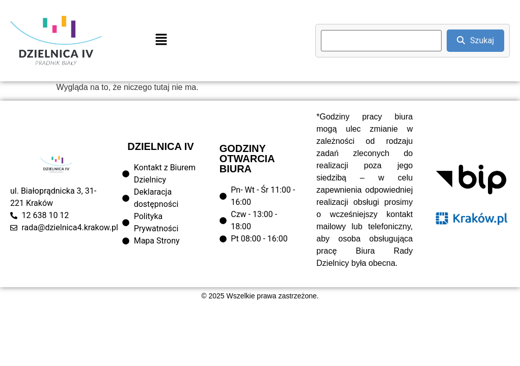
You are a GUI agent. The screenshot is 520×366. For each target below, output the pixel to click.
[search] (381, 40)
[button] (161, 40)
